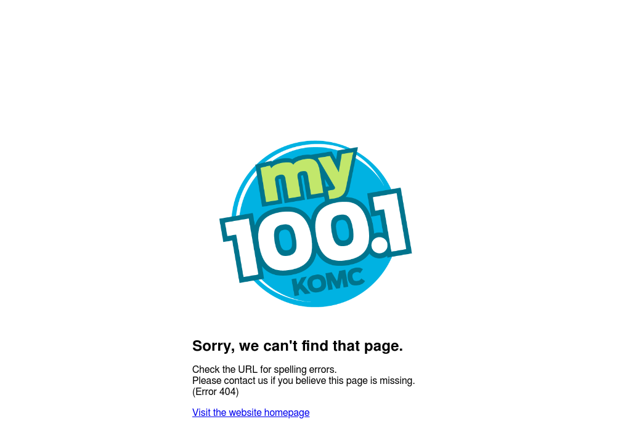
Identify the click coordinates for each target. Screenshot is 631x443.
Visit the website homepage (250, 413)
